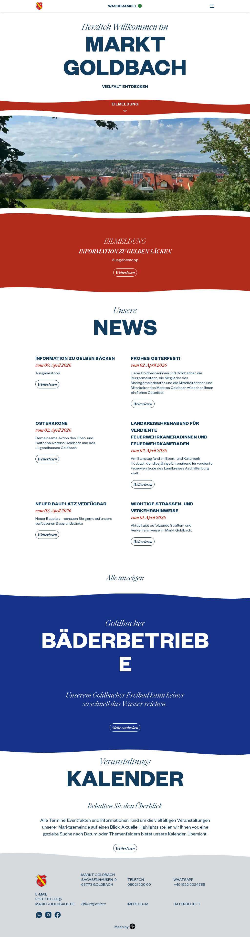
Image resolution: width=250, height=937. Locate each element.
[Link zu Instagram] (48, 914)
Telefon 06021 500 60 (139, 881)
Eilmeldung (125, 107)
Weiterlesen (125, 272)
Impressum (137, 904)
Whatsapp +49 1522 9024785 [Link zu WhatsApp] (189, 881)
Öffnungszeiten (93, 903)
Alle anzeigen (125, 577)
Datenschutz (187, 904)
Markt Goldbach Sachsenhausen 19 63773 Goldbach (99, 879)
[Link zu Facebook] (57, 914)
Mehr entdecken (125, 727)
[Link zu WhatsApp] (39, 914)
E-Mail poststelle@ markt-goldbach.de (55, 899)
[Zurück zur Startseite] (39, 6)
